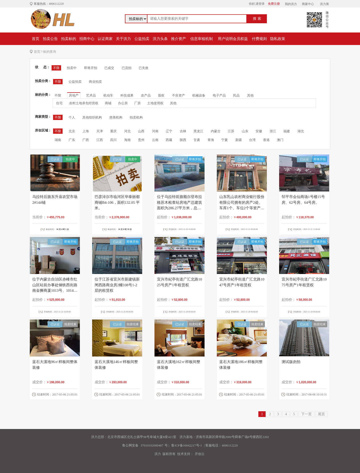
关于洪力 (123, 39)
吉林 (183, 131)
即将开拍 (90, 68)
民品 (236, 95)
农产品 (146, 95)
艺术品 (91, 95)
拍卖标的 (68, 39)
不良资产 (178, 95)
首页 (35, 39)
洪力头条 (160, 39)
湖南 (58, 140)
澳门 (280, 140)
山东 (245, 131)
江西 (99, 140)
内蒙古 (216, 131)
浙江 (273, 131)
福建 (286, 131)
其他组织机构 (92, 117)
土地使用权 (155, 103)
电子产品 (219, 95)
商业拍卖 (95, 82)
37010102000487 (151, 445)
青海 (211, 140)
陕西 (183, 140)
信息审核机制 (201, 39)
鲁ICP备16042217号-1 (186, 445)
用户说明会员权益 (233, 39)
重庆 (113, 131)
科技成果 (126, 95)
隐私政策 (277, 39)
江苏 (231, 131)
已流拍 (126, 68)
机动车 (108, 95)
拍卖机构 (136, 117)
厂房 (137, 103)
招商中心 (86, 39)
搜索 (257, 18)
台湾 (252, 140)
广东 (72, 140)
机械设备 (198, 95)
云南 (155, 140)
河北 (127, 131)
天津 (99, 131)
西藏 (169, 140)
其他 (250, 95)
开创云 (200, 454)
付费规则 (259, 39)
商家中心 (308, 4)
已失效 (143, 68)
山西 (141, 131)
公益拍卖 (141, 39)
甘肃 (197, 140)
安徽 (259, 131)
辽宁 (169, 131)
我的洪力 (291, 4)
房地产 (74, 95)
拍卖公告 (50, 39)
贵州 (141, 140)
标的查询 (49, 52)
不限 (56, 68)
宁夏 (224, 140)
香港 (266, 140)
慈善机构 (115, 117)
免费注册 (274, 4)
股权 (161, 95)
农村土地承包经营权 (83, 103)
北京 (72, 131)
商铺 (108, 103)
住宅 (59, 103)
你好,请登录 (257, 4)
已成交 (109, 68)
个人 (72, 117)
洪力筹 (324, 4)
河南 (155, 131)
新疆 (238, 140)
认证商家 (105, 39)
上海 (85, 131)
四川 (113, 140)
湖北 (300, 131)
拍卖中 (72, 68)
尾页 (321, 414)
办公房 (123, 103)
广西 (85, 140)
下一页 (306, 414)
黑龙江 (198, 131)
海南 (127, 140)
